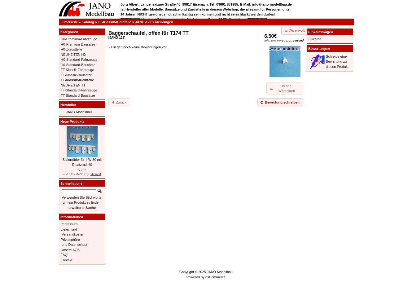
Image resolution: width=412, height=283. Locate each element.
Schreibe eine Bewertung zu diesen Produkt (337, 62)
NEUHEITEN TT (73, 85)
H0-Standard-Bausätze (78, 65)
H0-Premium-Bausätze (78, 44)
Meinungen (164, 22)
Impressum (69, 224)
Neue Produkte (72, 121)
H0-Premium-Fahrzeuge (79, 39)
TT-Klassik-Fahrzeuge (77, 70)
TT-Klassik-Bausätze (76, 75)
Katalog (88, 22)
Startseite (70, 22)
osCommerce (215, 277)
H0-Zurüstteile (71, 49)
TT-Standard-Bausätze (78, 95)
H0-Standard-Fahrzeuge (79, 59)
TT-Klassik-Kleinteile (114, 22)
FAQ (64, 255)
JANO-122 (143, 22)
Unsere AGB (70, 250)
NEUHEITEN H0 (73, 54)
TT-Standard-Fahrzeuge (79, 90)
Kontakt (66, 260)
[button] (318, 30)
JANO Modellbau (79, 112)
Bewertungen (319, 49)
